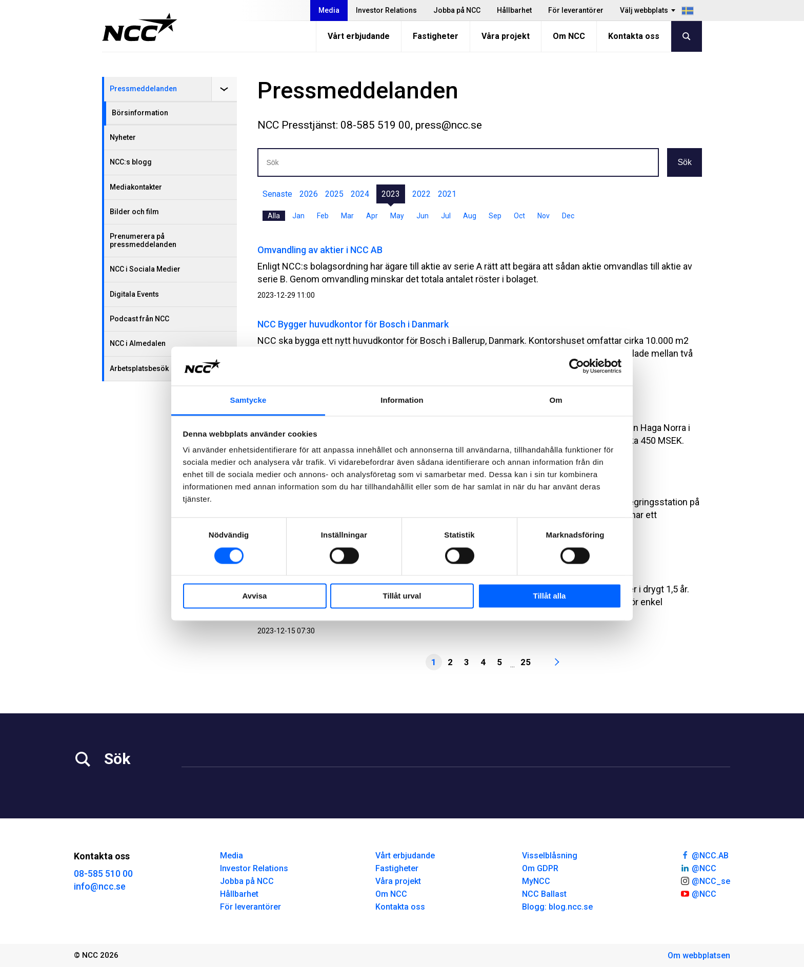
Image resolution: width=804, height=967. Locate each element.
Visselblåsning (549, 855)
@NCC (698, 867)
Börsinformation (140, 113)
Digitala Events (134, 294)
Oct (519, 216)
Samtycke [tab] (248, 400)
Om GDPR (540, 868)
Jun (422, 216)
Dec (568, 216)
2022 (421, 194)
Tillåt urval (402, 596)
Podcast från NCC (139, 319)
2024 (360, 194)
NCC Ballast (544, 894)
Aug (469, 216)
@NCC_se (705, 880)
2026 (308, 194)
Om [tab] (555, 400)
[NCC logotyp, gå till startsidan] (139, 27)
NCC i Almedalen (138, 343)
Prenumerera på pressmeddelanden (143, 240)
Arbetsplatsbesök (139, 368)
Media (328, 10)
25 (525, 662)
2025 (334, 194)
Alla (274, 216)
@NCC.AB (704, 854)
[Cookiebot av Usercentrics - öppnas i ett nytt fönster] (576, 366)
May (397, 216)
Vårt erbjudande (359, 36)
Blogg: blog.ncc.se (557, 907)
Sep (495, 216)
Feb (323, 216)
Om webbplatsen (699, 955)
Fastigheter (435, 36)
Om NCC (569, 36)
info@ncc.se (100, 886)
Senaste (277, 194)
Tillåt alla (549, 596)
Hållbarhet (514, 10)
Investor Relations (386, 10)
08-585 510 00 (103, 873)
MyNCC (536, 881)
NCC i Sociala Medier (145, 269)
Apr (372, 216)
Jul (446, 216)
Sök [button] (684, 162)
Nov (543, 216)
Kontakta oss (633, 36)
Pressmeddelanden (143, 89)
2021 (447, 194)
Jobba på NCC (456, 10)
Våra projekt (505, 36)
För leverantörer (576, 10)
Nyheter (123, 137)
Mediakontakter (136, 187)
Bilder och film (134, 212)
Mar (347, 216)
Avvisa (255, 596)
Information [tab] (402, 400)
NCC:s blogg (131, 162)
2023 (390, 194)
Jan (298, 216)
